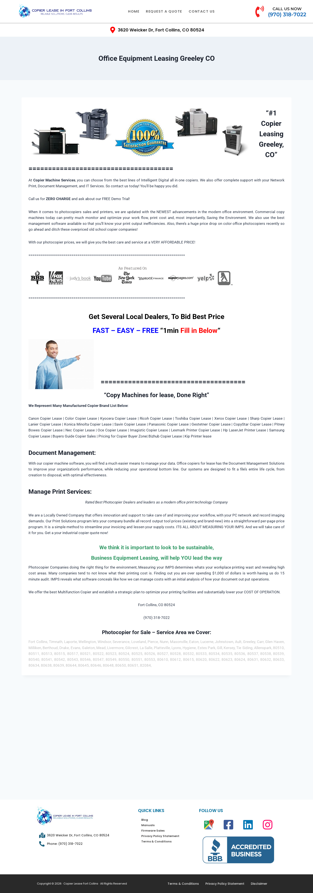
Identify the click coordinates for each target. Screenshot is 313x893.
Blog (144, 820)
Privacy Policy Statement (160, 836)
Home (133, 11)
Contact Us (202, 11)
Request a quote (164, 11)
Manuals (148, 825)
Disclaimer (259, 883)
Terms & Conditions (156, 841)
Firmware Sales (153, 831)
